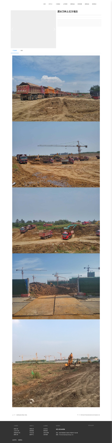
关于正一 (51, 4)
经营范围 (80, 4)
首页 (45, 4)
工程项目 (58, 4)
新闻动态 (87, 4)
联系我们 (94, 4)
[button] (54, 29)
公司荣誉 (65, 4)
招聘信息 (72, 4)
